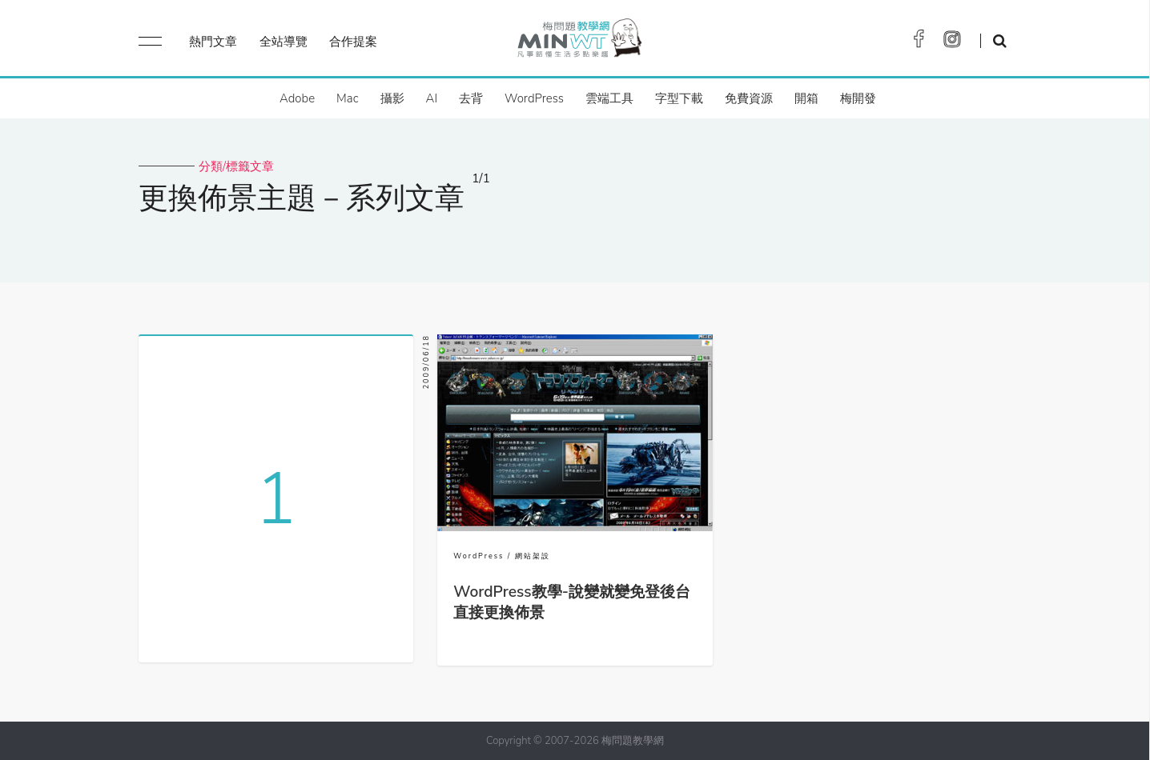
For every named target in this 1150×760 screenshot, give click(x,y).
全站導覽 (283, 42)
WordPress (534, 98)
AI (432, 98)
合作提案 (353, 42)
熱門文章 (213, 42)
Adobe (297, 98)
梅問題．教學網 (579, 42)
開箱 (806, 98)
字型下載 (679, 98)
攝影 (392, 98)
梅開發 (858, 98)
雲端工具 (609, 98)
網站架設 (532, 556)
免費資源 (749, 98)
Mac (347, 98)
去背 (471, 98)
